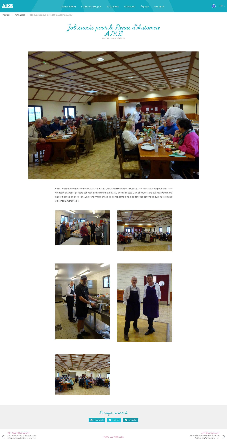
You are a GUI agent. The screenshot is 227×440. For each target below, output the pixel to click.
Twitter (114, 420)
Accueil (6, 15)
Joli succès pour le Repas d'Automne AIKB (51, 15)
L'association (68, 7)
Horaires (159, 7)
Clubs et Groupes (91, 7)
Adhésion (129, 7)
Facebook (97, 420)
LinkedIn (131, 420)
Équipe (145, 7)
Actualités (113, 7)
